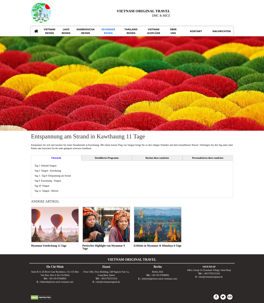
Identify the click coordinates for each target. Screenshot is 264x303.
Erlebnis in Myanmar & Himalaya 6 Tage (157, 245)
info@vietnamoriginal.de (108, 281)
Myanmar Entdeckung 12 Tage (49, 245)
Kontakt (196, 31)
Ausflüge (153, 31)
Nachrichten (221, 31)
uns (173, 31)
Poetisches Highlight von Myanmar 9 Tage (103, 247)
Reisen (49, 31)
